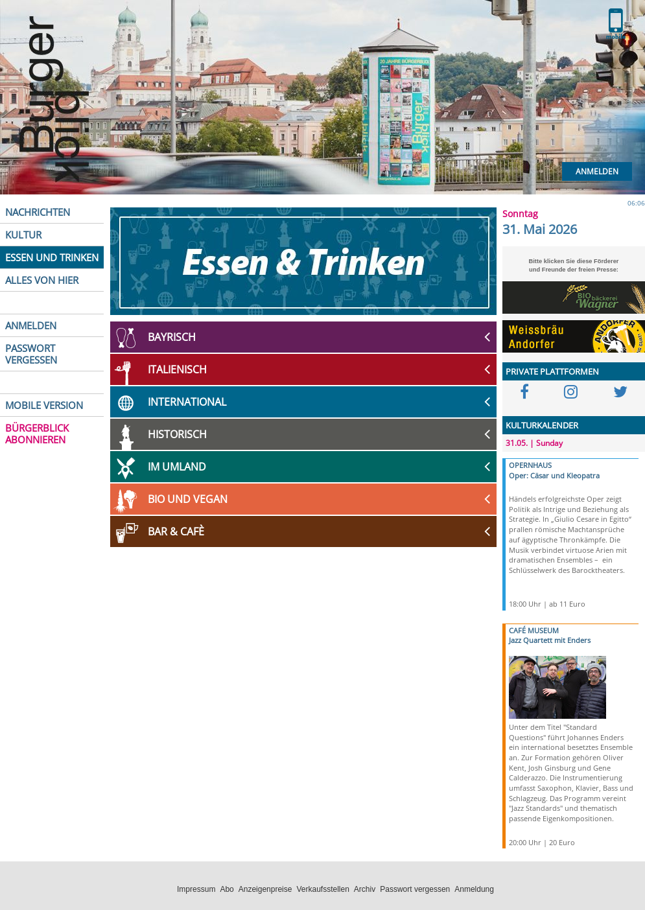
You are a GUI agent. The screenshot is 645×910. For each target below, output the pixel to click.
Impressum (196, 889)
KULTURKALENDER (542, 425)
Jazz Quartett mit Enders (550, 640)
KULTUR (23, 234)
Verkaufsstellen (322, 889)
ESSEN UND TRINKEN (52, 257)
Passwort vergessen (415, 889)
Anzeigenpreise (265, 889)
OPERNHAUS (530, 465)
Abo (226, 889)
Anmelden (597, 171)
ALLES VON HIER (41, 280)
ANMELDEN (30, 325)
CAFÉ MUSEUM (534, 630)
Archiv (364, 889)
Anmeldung (474, 889)
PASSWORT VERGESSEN (31, 354)
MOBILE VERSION (44, 405)
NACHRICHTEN (37, 211)
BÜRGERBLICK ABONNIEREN (37, 433)
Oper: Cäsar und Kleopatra (554, 475)
